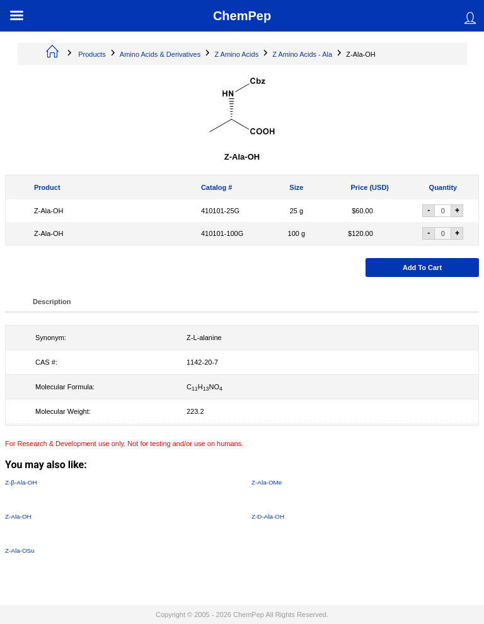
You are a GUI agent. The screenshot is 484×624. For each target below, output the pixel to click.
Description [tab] (52, 301)
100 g (297, 233)
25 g (296, 211)
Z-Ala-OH (48, 211)
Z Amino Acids (236, 54)
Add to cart (422, 267)
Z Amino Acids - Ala (302, 54)
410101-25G (220, 211)
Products (91, 54)
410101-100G (222, 233)
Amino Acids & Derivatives (160, 54)
